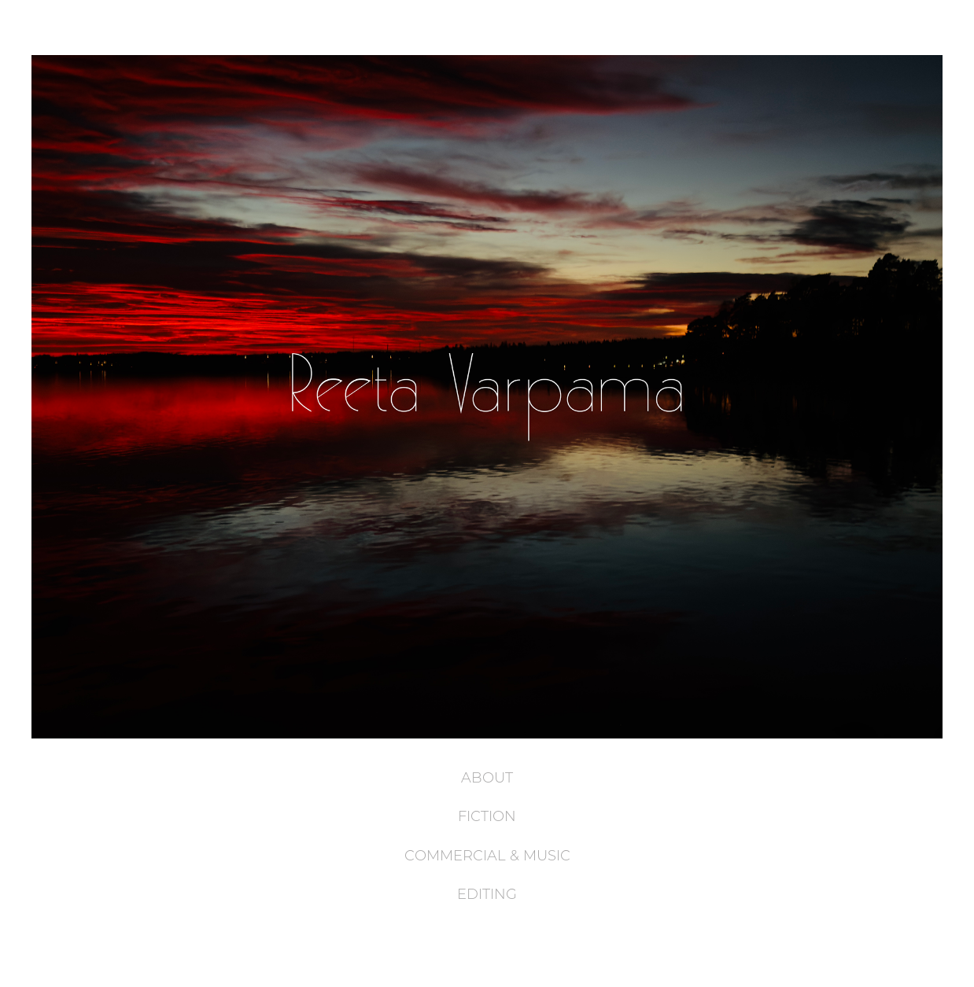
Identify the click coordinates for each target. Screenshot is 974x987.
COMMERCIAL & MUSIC (487, 854)
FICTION (487, 815)
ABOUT (487, 777)
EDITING (487, 893)
